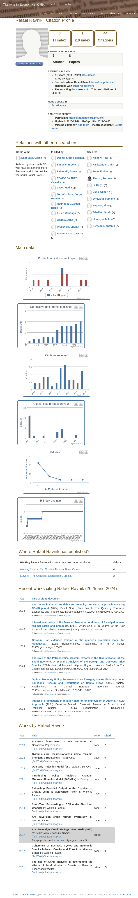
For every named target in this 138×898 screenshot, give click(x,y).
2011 (22, 867)
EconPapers (59, 105)
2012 (22, 793)
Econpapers (51, 616)
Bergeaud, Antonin (104, 226)
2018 (22, 745)
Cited (109, 735)
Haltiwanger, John (103, 164)
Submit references (110, 13)
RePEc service (30, 894)
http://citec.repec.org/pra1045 (86, 117)
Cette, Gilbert (100, 191)
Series (68, 4)
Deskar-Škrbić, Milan (69, 157)
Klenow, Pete (100, 157)
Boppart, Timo (101, 205)
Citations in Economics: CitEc (24, 4)
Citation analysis (52, 748)
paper (68, 616)
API (61, 13)
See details (88, 75)
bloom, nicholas (102, 219)
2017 (22, 820)
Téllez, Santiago (66, 213)
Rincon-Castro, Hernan (70, 233)
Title (36, 735)
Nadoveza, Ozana (31, 157)
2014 (22, 807)
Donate (72, 13)
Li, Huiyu (98, 185)
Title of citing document (47, 598)
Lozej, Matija (64, 187)
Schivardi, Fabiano (104, 198)
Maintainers (88, 13)
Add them (83, 124)
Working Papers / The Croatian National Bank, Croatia (50, 569)
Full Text (37, 748)
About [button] (130, 13)
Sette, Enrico (100, 171)
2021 (22, 779)
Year (23, 598)
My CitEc (49, 13)
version (61, 840)
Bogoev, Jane (65, 219)
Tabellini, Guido (102, 212)
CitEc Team (125, 894)
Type (98, 735)
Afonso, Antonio (102, 178)
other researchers (83, 85)
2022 (22, 757)
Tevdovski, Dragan (68, 226)
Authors (54, 4)
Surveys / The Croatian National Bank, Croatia (46, 575)
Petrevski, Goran (67, 171)
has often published (103, 82)
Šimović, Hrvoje (66, 164)
